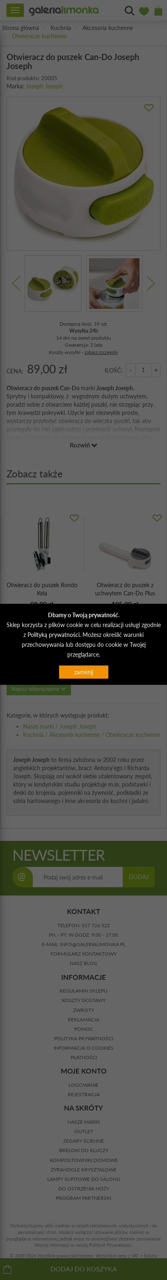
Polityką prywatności (53, 634)
